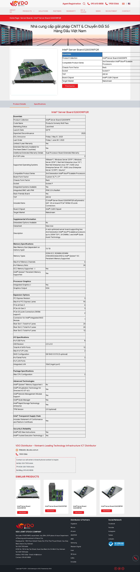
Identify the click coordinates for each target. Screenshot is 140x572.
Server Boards (27, 18)
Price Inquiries (70, 86)
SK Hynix (73, 554)
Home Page (14, 18)
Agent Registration (72, 4)
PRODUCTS (28, 11)
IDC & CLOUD (83, 11)
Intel (72, 550)
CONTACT (126, 11)
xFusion (73, 531)
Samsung (74, 543)
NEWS (98, 11)
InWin (72, 558)
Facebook (111, 524)
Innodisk (73, 562)
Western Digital (76, 546)
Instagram (111, 531)
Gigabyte (74, 524)
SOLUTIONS (43, 11)
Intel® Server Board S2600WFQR (47, 18)
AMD (72, 539)
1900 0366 (114, 4)
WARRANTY (71, 11)
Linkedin (111, 539)
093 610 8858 (97, 4)
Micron (73, 527)
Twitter (110, 535)
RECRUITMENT (111, 11)
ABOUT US (12, 11)
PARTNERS (57, 11)
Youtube (111, 527)
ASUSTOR (74, 535)
